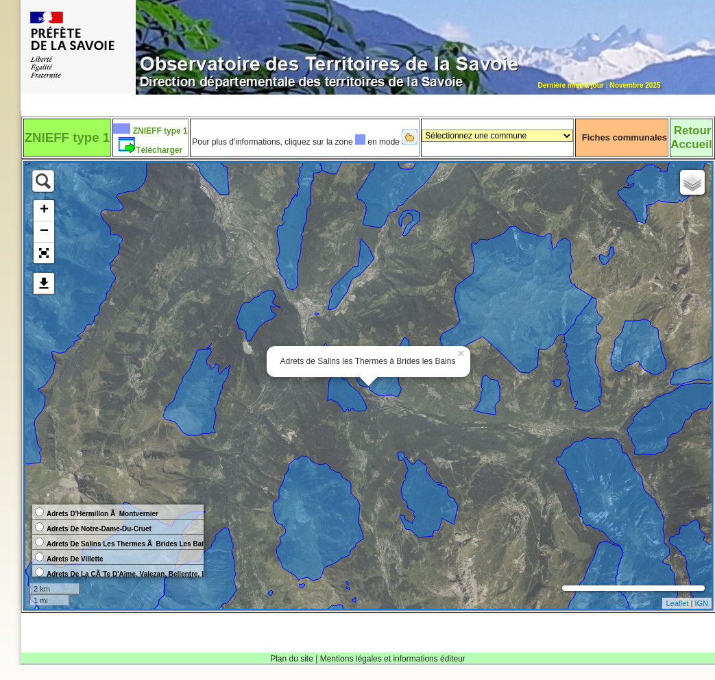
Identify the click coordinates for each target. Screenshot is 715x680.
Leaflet (677, 603)
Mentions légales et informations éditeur (392, 659)
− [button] (44, 231)
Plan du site (291, 659)
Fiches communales (624, 137)
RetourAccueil (691, 137)
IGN (701, 603)
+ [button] (44, 210)
